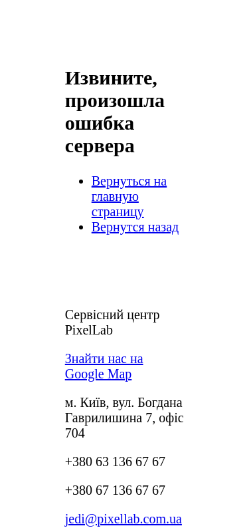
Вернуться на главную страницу (129, 196)
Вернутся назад (135, 226)
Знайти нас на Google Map (104, 366)
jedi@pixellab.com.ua (123, 518)
